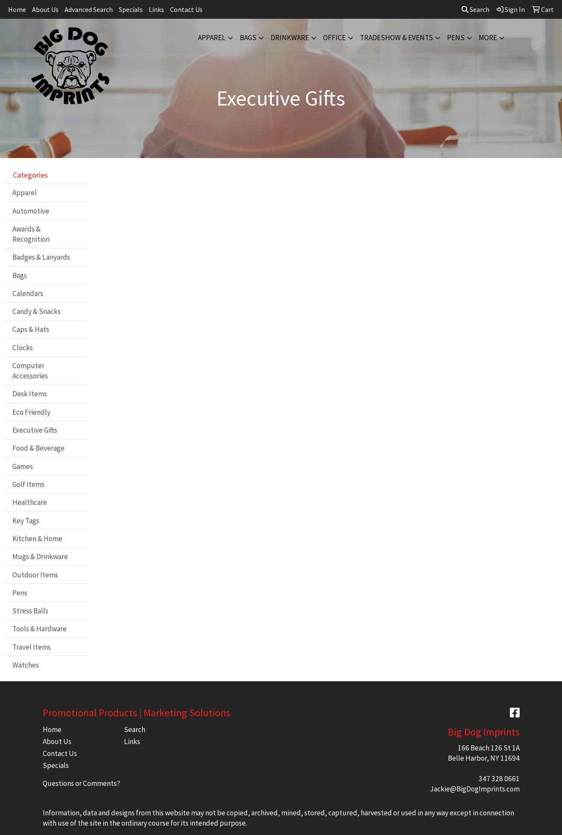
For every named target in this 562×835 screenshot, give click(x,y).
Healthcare (29, 502)
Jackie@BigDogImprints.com (475, 789)
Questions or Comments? (81, 783)
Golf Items (28, 484)
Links (156, 9)
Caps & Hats (30, 329)
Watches (25, 665)
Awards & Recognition (31, 234)
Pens (456, 37)
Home (17, 9)
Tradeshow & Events (396, 37)
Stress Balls (30, 610)
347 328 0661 (499, 778)
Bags (248, 37)
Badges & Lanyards (41, 257)
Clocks (22, 347)
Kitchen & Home (37, 538)
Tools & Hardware (39, 628)
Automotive (30, 211)
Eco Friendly (31, 412)
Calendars (27, 293)
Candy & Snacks (36, 311)
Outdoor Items (35, 575)
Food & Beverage (38, 448)
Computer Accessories (30, 371)
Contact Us (186, 9)
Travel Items (31, 647)
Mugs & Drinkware (40, 556)
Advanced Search (89, 9)
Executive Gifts (34, 430)
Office (334, 37)
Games (22, 466)
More (488, 37)
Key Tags (25, 520)
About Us (45, 9)
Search (475, 9)
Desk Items (29, 393)
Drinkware (290, 37)
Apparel (212, 37)
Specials (131, 9)
